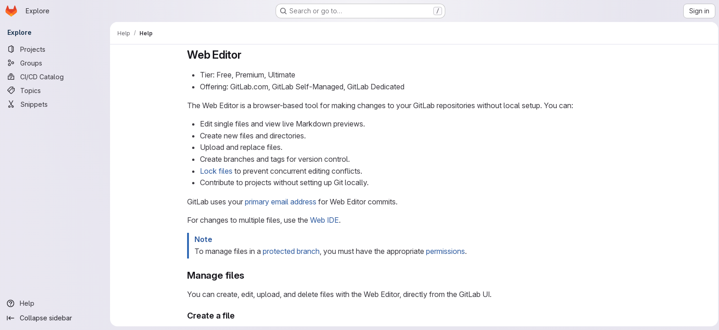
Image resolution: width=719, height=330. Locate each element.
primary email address (279, 201)
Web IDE (323, 220)
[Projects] (55, 49)
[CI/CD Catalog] (55, 76)
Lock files (215, 171)
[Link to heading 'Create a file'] (238, 315)
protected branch (289, 251)
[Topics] (55, 90)
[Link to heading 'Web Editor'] (246, 54)
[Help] (55, 303)
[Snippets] (55, 104)
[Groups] (55, 62)
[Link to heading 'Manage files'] (248, 275)
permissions (444, 251)
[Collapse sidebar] (55, 318)
